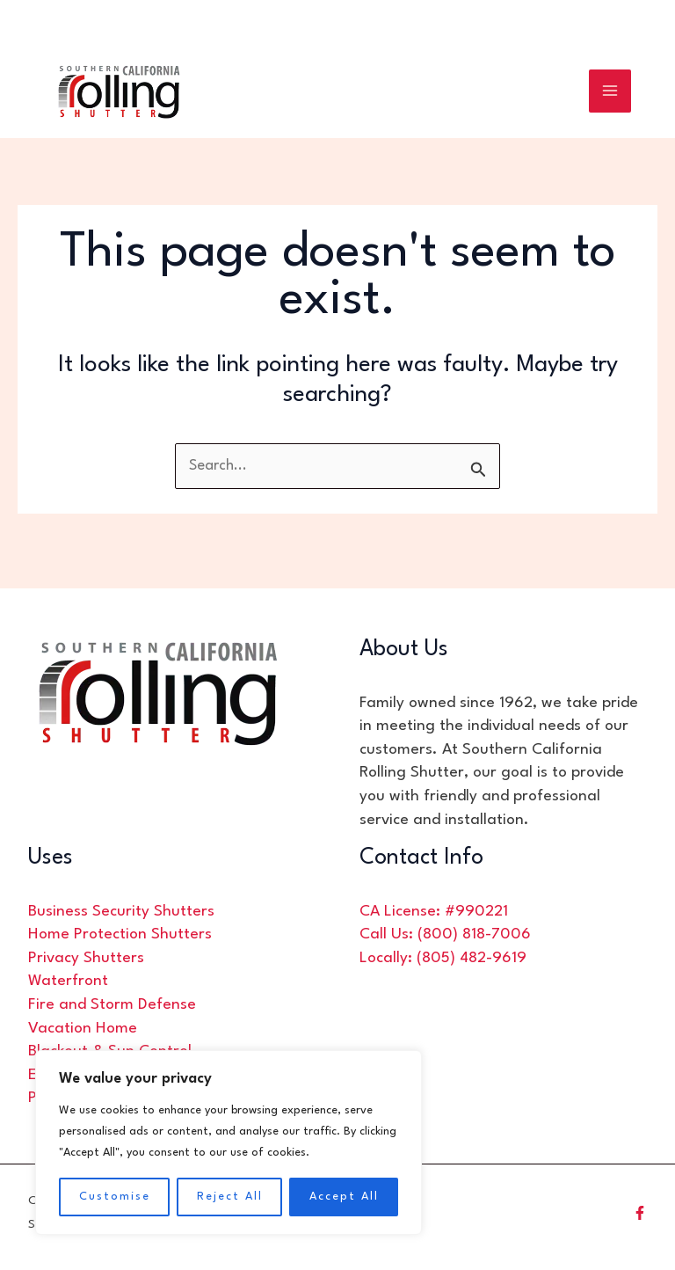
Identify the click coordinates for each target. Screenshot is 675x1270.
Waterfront (68, 981)
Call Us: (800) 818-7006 (445, 934)
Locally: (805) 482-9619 (442, 958)
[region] (228, 1142)
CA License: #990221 (433, 911)
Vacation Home (82, 1028)
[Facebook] (640, 1213)
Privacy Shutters (86, 958)
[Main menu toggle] (610, 94)
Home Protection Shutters (120, 934)
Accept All (344, 1196)
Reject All (230, 1196)
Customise (114, 1196)
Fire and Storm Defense (112, 1004)
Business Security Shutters (121, 911)
